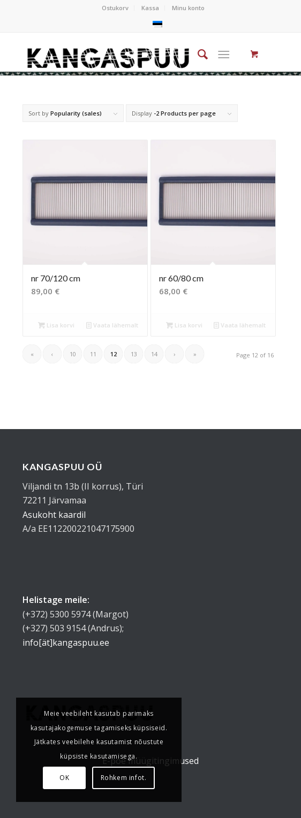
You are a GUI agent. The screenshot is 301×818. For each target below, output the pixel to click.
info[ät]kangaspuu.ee (65, 642)
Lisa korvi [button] (56, 325)
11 (93, 354)
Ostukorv (115, 8)
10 (73, 354)
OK (64, 777)
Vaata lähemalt (112, 325)
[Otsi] (197, 54)
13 (134, 354)
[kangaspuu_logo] (124, 54)
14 (154, 354)
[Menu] (223, 54)
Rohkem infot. (124, 777)
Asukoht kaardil (54, 515)
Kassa (150, 8)
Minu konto (188, 8)
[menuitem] (115, 8)
